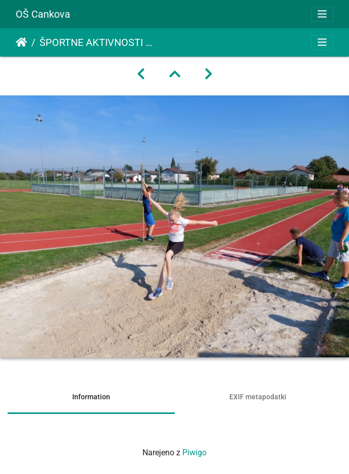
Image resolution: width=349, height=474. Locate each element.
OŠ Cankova (43, 14)
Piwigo (194, 452)
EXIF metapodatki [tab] (257, 397)
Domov (21, 42)
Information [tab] (91, 397)
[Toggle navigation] (322, 14)
